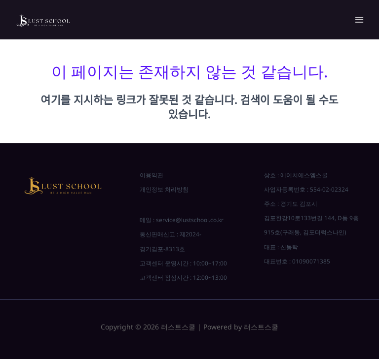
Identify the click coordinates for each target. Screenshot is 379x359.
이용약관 (151, 175)
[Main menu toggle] (359, 20)
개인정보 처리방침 (164, 189)
